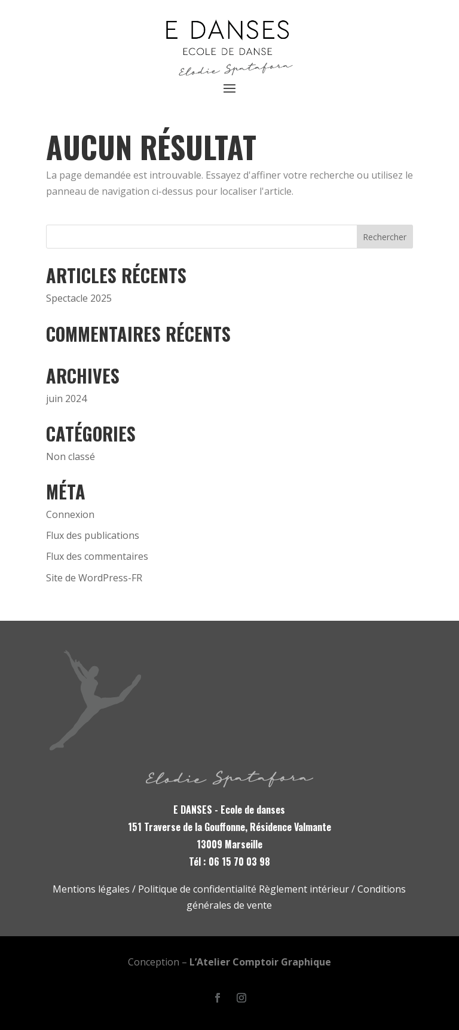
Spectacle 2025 (79, 298)
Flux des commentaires (97, 556)
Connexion (70, 514)
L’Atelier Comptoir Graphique (260, 961)
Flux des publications (92, 535)
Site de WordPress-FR (94, 577)
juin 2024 (66, 398)
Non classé (70, 456)
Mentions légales (91, 889)
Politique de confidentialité (197, 889)
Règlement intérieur (304, 889)
